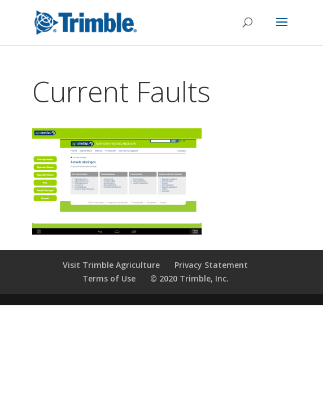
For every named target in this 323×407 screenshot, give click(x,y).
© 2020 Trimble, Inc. (189, 278)
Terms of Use (109, 278)
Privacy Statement (211, 264)
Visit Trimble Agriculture (111, 264)
